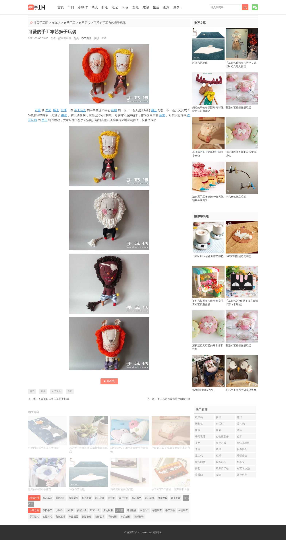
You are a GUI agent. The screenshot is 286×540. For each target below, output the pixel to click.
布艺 (48, 110)
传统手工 (183, 510)
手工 (44, 120)
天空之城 (221, 442)
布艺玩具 (56, 391)
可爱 (38, 110)
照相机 (199, 423)
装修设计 (112, 516)
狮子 (56, 110)
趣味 (64, 115)
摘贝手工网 (41, 22)
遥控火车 (242, 474)
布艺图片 (84, 22)
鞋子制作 (175, 498)
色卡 (239, 436)
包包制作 (86, 498)
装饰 (162, 115)
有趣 (114, 110)
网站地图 (157, 532)
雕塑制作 (131, 510)
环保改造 (242, 455)
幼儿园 (70, 510)
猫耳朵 (241, 461)
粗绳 (218, 455)
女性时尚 (47, 516)
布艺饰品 (136, 498)
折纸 (105, 7)
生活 (156, 7)
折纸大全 (82, 510)
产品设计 (125, 516)
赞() (109, 381)
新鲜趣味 (139, 516)
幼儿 (94, 7)
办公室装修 (222, 436)
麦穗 (218, 474)
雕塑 (145, 7)
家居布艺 (60, 498)
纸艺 (115, 7)
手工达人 (80, 110)
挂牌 (218, 417)
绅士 (154, 110)
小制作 (83, 7)
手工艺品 (170, 510)
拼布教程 (162, 498)
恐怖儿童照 (243, 442)
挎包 (197, 468)
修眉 (218, 430)
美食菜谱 (60, 516)
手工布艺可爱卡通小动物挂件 (173, 398)
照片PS (241, 423)
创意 (166, 7)
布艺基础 (47, 498)
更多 (176, 7)
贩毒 (197, 430)
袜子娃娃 (123, 498)
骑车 (239, 430)
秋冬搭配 (242, 449)
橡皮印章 (200, 461)
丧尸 (197, 442)
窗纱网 (199, 474)
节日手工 (47, 510)
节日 (71, 7)
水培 (197, 449)
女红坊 (56, 22)
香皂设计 (200, 436)
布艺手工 (69, 22)
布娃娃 (111, 498)
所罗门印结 (222, 468)
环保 (125, 7)
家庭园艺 (73, 516)
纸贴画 (199, 417)
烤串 (218, 449)
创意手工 (157, 510)
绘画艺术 (99, 516)
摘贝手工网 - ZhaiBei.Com (139, 532)
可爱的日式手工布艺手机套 (53, 398)
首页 (60, 7)
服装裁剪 (73, 498)
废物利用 (108, 510)
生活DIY (144, 510)
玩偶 (64, 110)
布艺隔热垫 (243, 468)
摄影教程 (86, 516)
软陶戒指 (221, 461)
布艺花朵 (149, 498)
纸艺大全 (95, 510)
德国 (239, 417)
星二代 (199, 455)
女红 (135, 7)
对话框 (220, 423)
